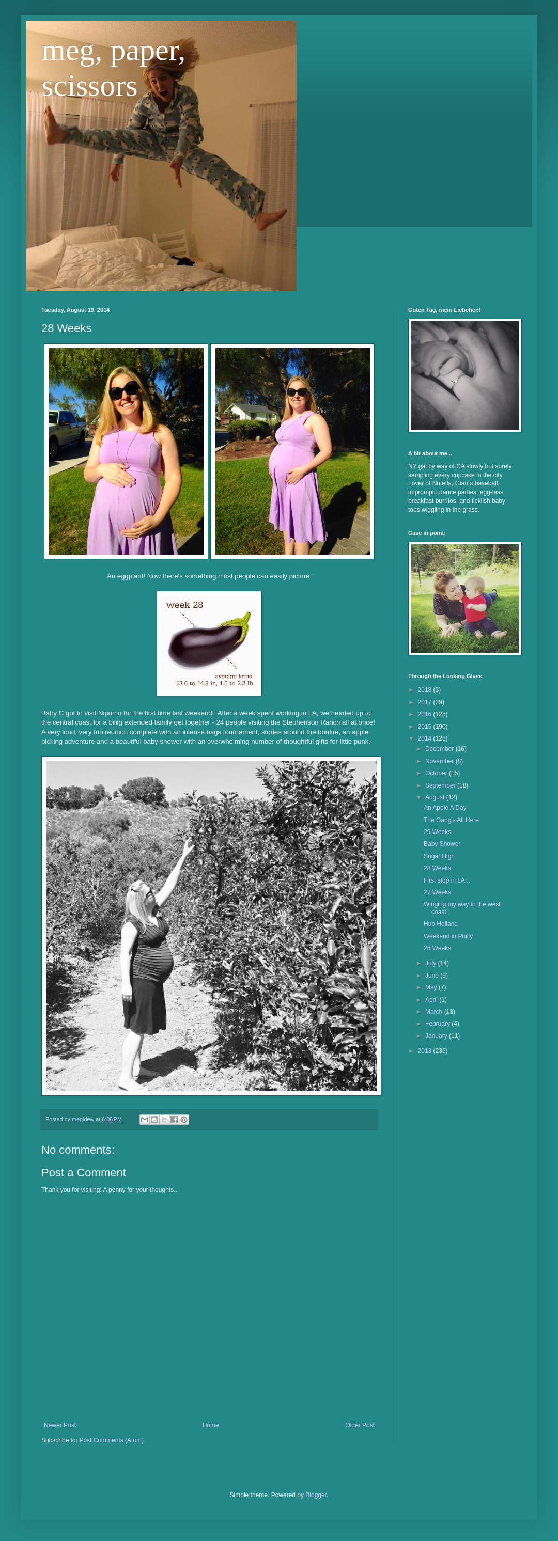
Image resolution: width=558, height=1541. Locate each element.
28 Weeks (437, 868)
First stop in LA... (447, 880)
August (435, 797)
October (437, 773)
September (441, 785)
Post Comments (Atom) (111, 1440)
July (431, 963)
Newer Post (60, 1425)
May (432, 987)
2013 (425, 1051)
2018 (425, 690)
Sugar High (439, 856)
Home (211, 1425)
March (434, 1011)
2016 (425, 714)
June (432, 975)
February (438, 1023)
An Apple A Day (445, 807)
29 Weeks (437, 832)
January (437, 1036)
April (432, 999)
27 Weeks (437, 892)
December (440, 748)
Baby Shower (442, 843)
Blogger (316, 1495)
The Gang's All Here (451, 820)
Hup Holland (441, 923)
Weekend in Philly (448, 936)
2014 (425, 738)
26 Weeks (437, 948)
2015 (425, 726)
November (440, 761)
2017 (425, 702)
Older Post (360, 1425)
